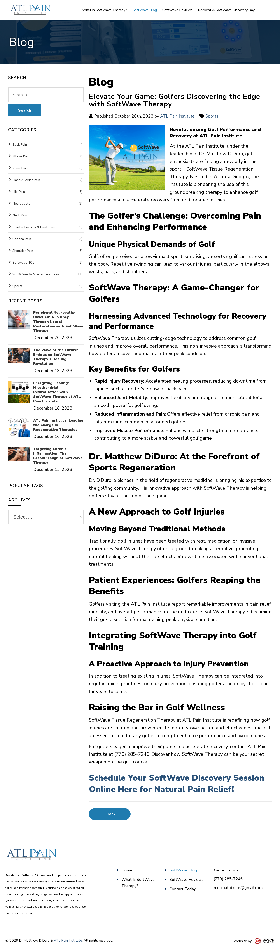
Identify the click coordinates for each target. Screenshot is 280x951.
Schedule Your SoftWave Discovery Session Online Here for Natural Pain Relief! (179, 783)
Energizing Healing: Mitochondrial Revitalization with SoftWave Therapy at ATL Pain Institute (57, 392)
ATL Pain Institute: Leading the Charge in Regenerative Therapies (58, 425)
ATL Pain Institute (178, 116)
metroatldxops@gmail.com (238, 887)
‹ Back (109, 814)
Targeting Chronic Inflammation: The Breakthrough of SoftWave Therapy (57, 456)
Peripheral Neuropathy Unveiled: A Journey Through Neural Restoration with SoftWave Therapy (58, 321)
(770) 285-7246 (228, 879)
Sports (213, 116)
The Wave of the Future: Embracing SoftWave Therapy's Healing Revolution (55, 357)
